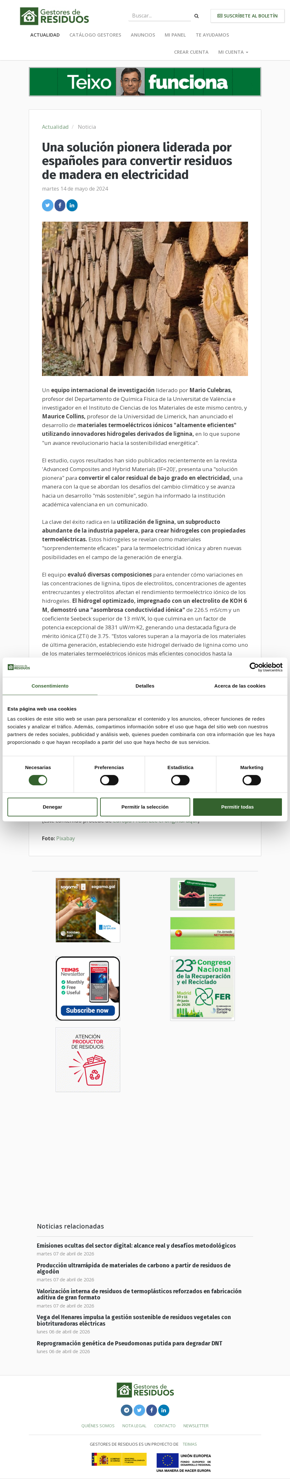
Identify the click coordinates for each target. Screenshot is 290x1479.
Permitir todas (237, 807)
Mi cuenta (233, 52)
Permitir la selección (145, 807)
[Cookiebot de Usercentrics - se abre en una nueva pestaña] (254, 667)
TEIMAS (190, 1444)
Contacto (165, 1426)
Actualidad (45, 35)
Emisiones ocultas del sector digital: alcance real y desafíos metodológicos (136, 1245)
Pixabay (65, 838)
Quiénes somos (98, 1426)
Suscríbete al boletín (247, 16)
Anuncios (143, 35)
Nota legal (134, 1426)
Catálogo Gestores (95, 35)
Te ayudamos (212, 35)
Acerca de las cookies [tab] (240, 686)
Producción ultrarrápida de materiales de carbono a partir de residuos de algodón (134, 1268)
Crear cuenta (191, 52)
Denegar (52, 807)
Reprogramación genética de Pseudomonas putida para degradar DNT (129, 1343)
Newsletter (196, 1426)
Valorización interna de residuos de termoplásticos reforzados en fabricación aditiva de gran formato (139, 1294)
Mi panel (175, 35)
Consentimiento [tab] (50, 686)
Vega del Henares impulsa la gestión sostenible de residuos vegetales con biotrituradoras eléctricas (134, 1320)
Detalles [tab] (145, 686)
